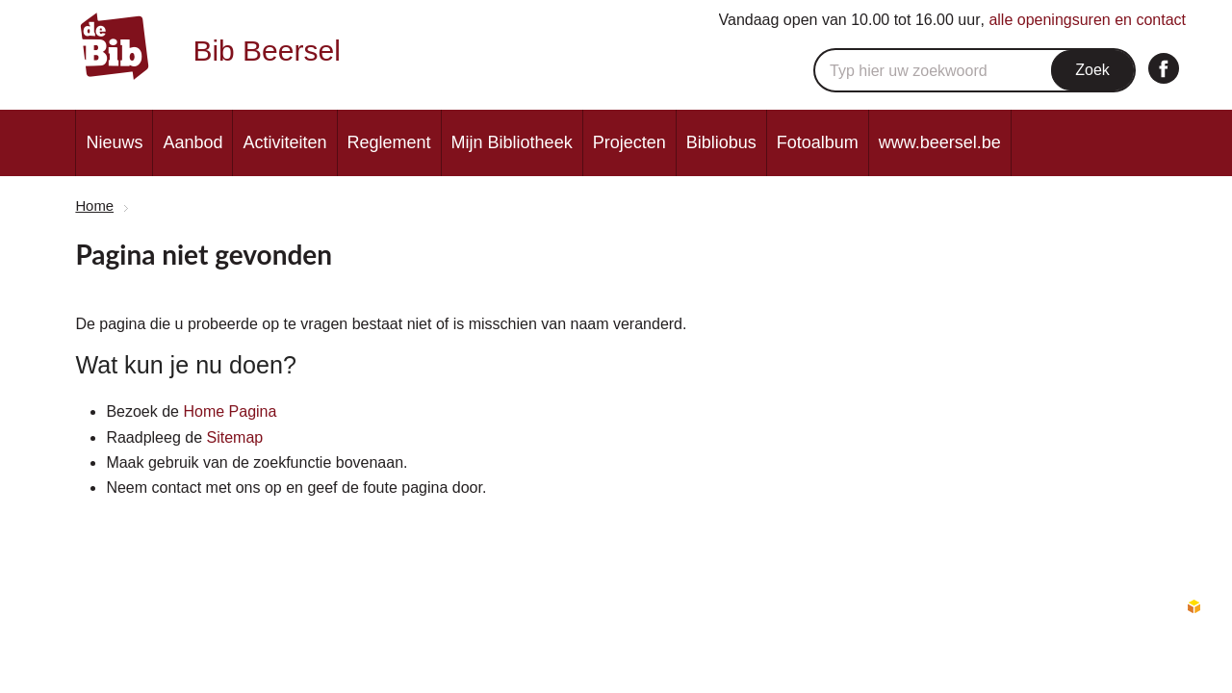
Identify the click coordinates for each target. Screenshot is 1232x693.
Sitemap (234, 437)
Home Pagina (229, 411)
